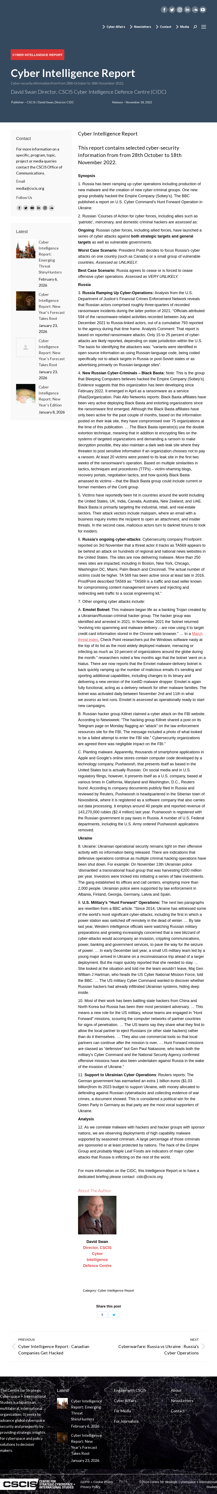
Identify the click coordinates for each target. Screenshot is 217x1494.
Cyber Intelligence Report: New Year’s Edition (50, 396)
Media (182, 27)
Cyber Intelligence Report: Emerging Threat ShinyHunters (50, 257)
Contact (163, 27)
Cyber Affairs (113, 27)
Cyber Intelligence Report (116, 1290)
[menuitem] (96, 1481)
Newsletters (140, 27)
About (176, 1390)
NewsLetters (182, 1400)
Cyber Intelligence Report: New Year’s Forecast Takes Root (52, 306)
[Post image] (25, 248)
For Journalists (126, 1421)
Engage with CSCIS (130, 1390)
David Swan (97, 1242)
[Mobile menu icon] (203, 26)
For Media (122, 1410)
